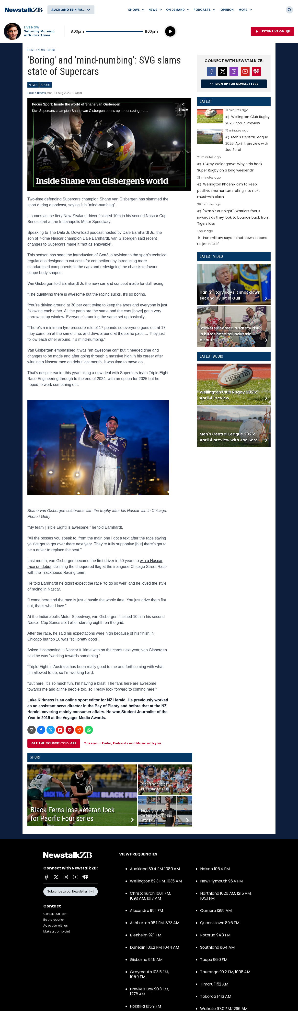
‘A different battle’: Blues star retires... (155, 786)
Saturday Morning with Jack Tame (39, 33)
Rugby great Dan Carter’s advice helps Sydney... (157, 815)
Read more (234, 117)
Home (31, 50)
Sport (51, 50)
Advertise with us (55, 925)
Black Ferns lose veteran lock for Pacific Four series (73, 814)
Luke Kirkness (36, 93)
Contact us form (55, 914)
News (41, 50)
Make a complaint (56, 931)
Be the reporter (53, 920)
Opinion (227, 10)
